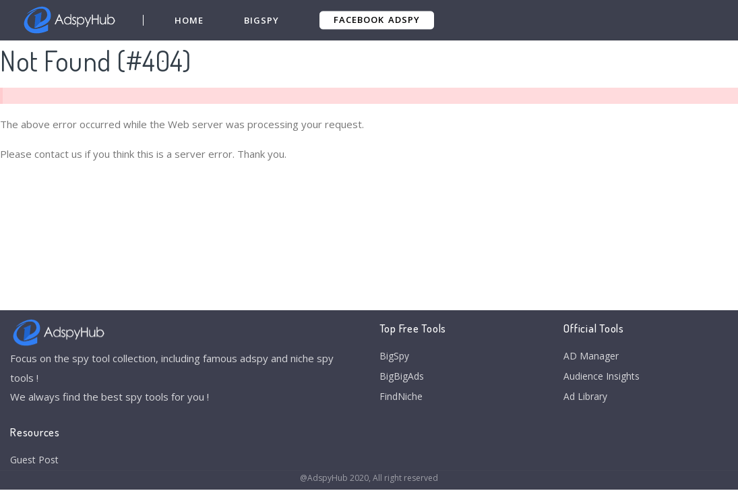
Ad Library (587, 400)
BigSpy (262, 20)
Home (189, 20)
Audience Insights (604, 378)
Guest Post (36, 460)
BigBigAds (403, 378)
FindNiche (401, 400)
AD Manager (592, 357)
